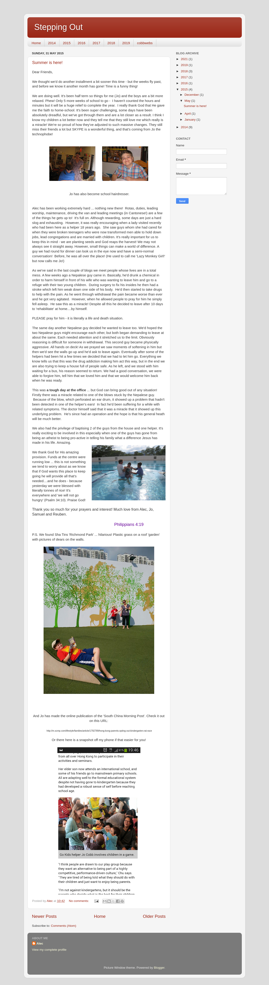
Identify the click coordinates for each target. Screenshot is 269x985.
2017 (96, 43)
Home (36, 43)
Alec (40, 943)
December (192, 94)
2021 (185, 59)
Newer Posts (44, 916)
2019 (126, 43)
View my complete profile (49, 949)
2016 (81, 43)
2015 (67, 43)
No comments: (79, 901)
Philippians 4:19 (129, 524)
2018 (111, 43)
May (188, 100)
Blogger (159, 967)
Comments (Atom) (63, 925)
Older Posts (154, 916)
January (191, 119)
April (188, 113)
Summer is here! (47, 62)
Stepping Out (58, 27)
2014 (52, 43)
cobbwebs (145, 43)
